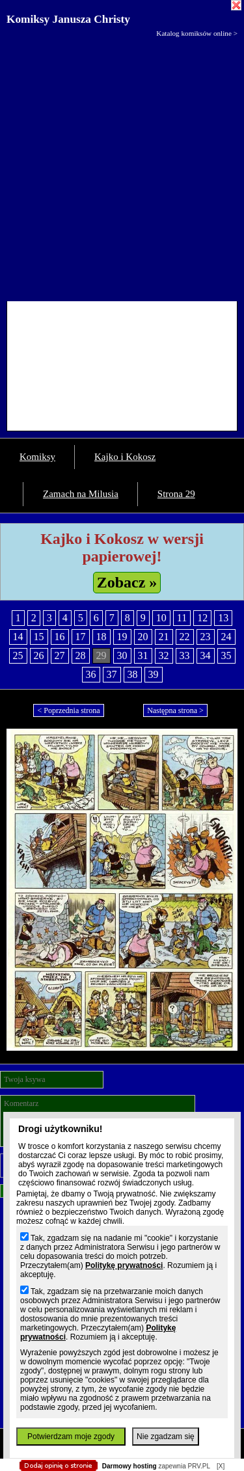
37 (112, 674)
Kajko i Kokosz (125, 457)
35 (226, 655)
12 (202, 617)
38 (133, 674)
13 (223, 617)
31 (143, 655)
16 (60, 636)
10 (161, 617)
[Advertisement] (122, 166)
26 (39, 655)
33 (185, 655)
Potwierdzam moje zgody (71, 1436)
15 (39, 636)
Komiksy (37, 457)
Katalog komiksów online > (196, 33)
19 (122, 636)
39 (153, 674)
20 (143, 636)
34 (205, 655)
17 (80, 636)
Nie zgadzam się (166, 1436)
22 (185, 636)
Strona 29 (176, 494)
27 (60, 655)
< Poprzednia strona (68, 710)
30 (122, 655)
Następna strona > (175, 710)
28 (80, 655)
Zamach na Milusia (80, 494)
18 (101, 636)
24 (226, 636)
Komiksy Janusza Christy (68, 19)
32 (164, 655)
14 (18, 636)
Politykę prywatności (124, 1265)
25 (18, 655)
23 (205, 636)
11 (182, 617)
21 (164, 636)
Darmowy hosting (129, 1466)
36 (91, 674)
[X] (220, 1466)
